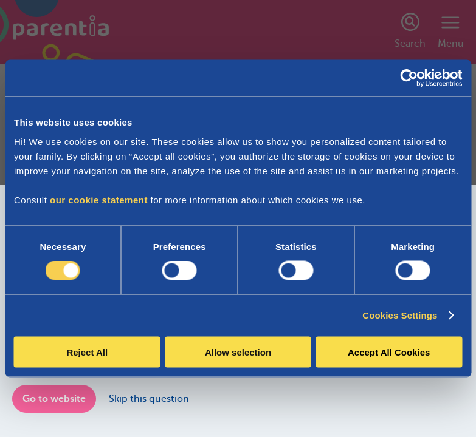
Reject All (87, 352)
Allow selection (238, 352)
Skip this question (149, 398)
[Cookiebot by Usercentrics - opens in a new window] (409, 78)
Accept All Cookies (389, 352)
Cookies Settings (399, 315)
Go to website (54, 398)
